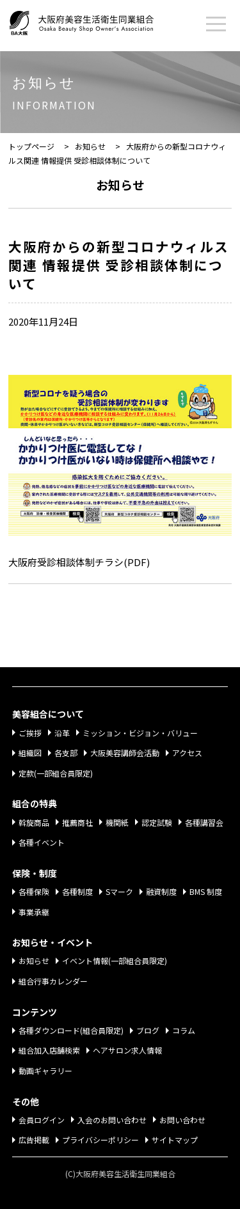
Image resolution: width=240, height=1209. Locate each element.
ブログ (147, 1030)
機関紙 (117, 822)
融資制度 (161, 891)
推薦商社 (77, 822)
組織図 (30, 752)
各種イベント (42, 842)
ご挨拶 (30, 732)
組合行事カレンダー (53, 981)
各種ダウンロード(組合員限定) (71, 1030)
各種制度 (77, 891)
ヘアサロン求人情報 (127, 1050)
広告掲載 (34, 1139)
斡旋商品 (34, 822)
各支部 (65, 752)
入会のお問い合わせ (112, 1119)
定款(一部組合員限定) (56, 773)
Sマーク (119, 891)
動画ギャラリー (45, 1070)
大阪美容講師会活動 (124, 752)
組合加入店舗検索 (49, 1050)
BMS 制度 (205, 891)
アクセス (187, 752)
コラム (183, 1030)
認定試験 (156, 822)
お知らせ (34, 960)
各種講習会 (204, 822)
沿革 (62, 732)
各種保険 (34, 891)
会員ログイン (42, 1119)
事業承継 (34, 911)
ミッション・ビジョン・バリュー (140, 732)
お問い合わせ (182, 1119)
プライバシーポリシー (100, 1139)
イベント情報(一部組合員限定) (114, 960)
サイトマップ (175, 1139)
